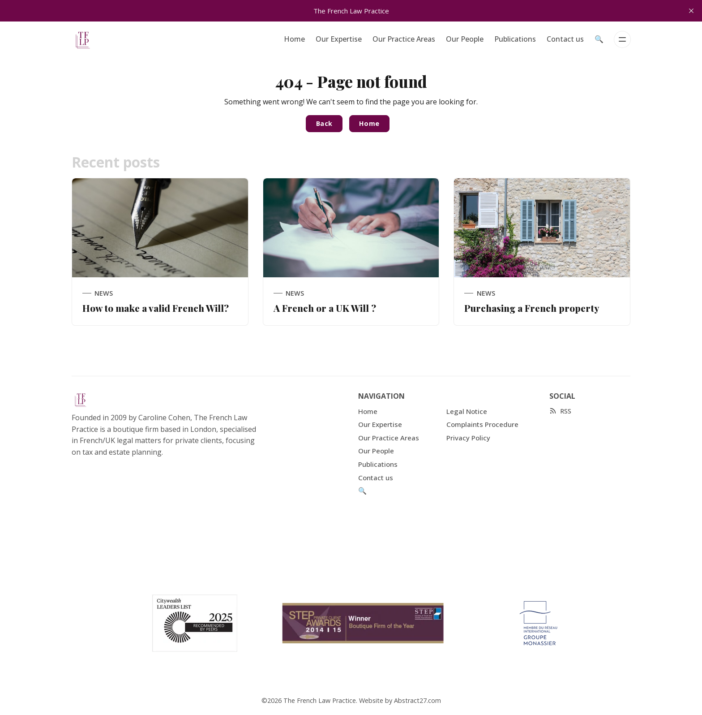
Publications (515, 39)
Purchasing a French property (531, 308)
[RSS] (560, 411)
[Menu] (622, 39)
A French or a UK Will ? (325, 308)
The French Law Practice (319, 700)
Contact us (565, 39)
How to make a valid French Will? (155, 308)
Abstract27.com (417, 700)
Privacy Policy (468, 437)
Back (324, 123)
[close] (691, 11)
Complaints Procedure (482, 424)
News (103, 293)
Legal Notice (466, 411)
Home (294, 39)
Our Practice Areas (403, 39)
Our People (465, 39)
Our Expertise (339, 39)
